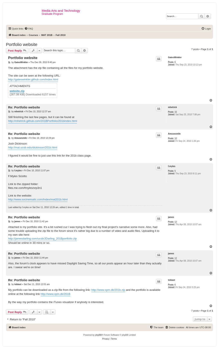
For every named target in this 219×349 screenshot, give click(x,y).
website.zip (17, 91)
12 (176, 222)
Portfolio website (21, 44)
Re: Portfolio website (24, 107)
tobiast (171, 280)
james (171, 217)
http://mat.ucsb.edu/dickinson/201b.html (32, 147)
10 (176, 138)
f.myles (171, 166)
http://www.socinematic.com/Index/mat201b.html (38, 199)
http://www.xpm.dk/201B (55, 294)
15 (176, 112)
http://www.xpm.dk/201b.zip (108, 289)
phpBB (98, 335)
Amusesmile (174, 134)
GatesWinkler (175, 57)
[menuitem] (28, 28)
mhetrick (172, 107)
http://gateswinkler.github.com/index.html (33, 79)
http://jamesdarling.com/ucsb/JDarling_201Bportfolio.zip (42, 238)
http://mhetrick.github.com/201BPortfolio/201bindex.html (42, 121)
